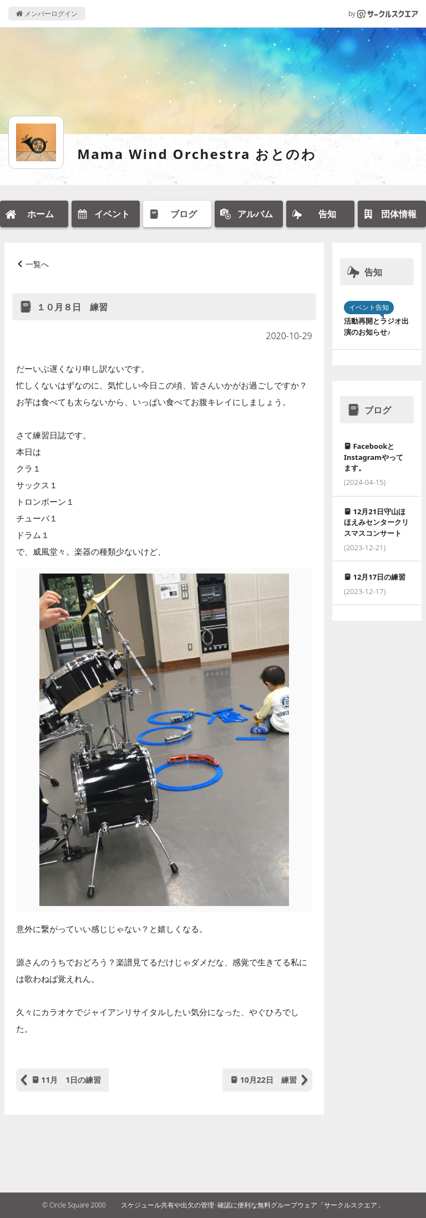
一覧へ (37, 264)
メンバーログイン (47, 13)
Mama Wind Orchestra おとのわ (196, 154)
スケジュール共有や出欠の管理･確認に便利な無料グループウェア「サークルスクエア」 (252, 1205)
